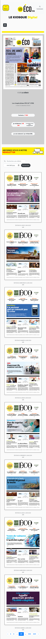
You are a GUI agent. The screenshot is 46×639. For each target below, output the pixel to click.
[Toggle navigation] (5, 25)
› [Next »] (38, 634)
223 (34, 634)
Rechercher (25, 165)
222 (29, 634)
